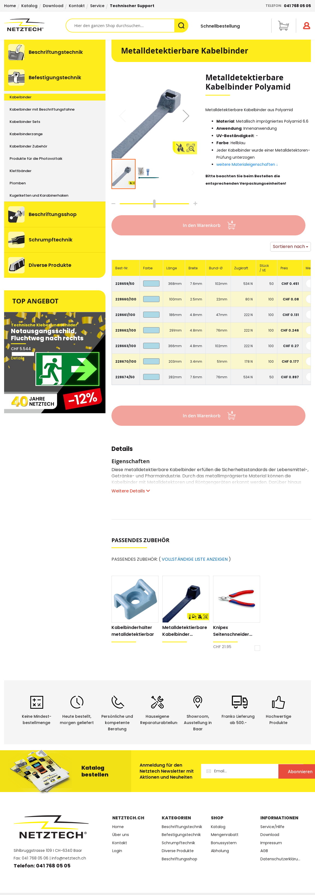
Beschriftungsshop (179, 859)
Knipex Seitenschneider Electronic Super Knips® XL (231, 631)
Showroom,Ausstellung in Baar (198, 723)
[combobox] (127, 26)
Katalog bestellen (94, 771)
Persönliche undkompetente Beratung (117, 723)
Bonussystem (224, 843)
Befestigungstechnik (181, 834)
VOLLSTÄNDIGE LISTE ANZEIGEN (195, 559)
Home (10, 5)
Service (97, 5)
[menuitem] (54, 52)
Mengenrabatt (225, 834)
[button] (186, 115)
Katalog (29, 5)
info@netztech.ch (69, 858)
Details (122, 449)
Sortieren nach (289, 246)
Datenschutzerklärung (281, 859)
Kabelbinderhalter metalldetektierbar (132, 630)
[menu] (54, 159)
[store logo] (35, 25)
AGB (264, 850)
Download (53, 5)
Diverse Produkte (178, 850)
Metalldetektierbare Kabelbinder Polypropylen (184, 631)
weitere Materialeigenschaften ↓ (247, 164)
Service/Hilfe (272, 826)
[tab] (122, 451)
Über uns (120, 834)
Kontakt (77, 5)
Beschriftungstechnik (182, 826)
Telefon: (288, 5)
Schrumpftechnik (178, 843)
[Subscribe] (281, 771)
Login (117, 850)
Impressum (271, 843)
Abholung (220, 850)
